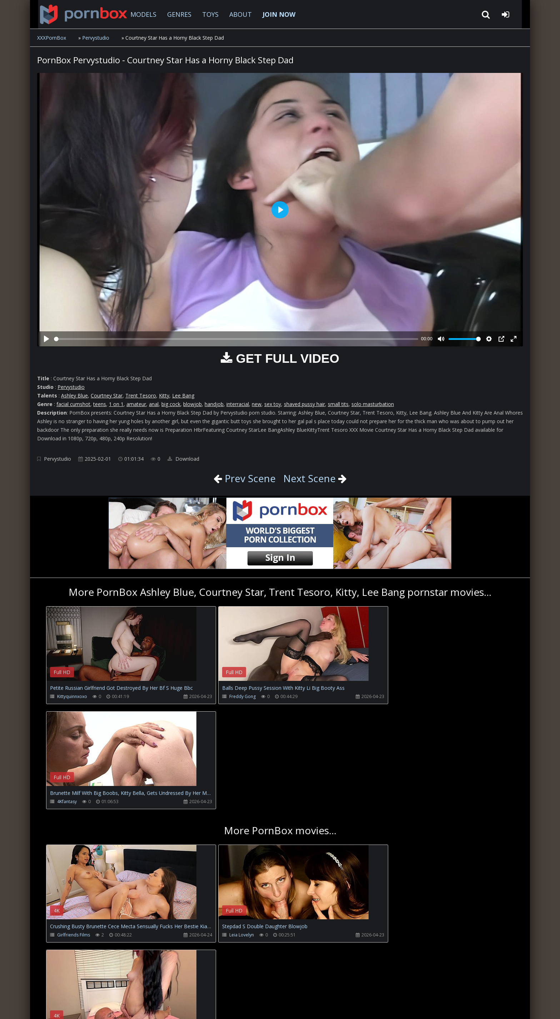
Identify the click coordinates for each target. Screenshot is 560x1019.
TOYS (204, 14)
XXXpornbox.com (76, 14)
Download (183, 458)
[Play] (46, 339)
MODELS (138, 14)
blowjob (192, 404)
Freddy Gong (227, 696)
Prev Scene (248, 478)
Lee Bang (183, 395)
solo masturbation (372, 404)
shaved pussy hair (304, 404)
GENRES (173, 14)
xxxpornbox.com (91, 1006)
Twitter (199, 985)
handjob (214, 404)
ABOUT (235, 14)
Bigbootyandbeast (389, 830)
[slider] (236, 339)
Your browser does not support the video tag (121, 649)
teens (99, 404)
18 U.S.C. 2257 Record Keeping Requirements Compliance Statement (267, 1006)
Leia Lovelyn (226, 830)
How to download (155, 985)
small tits (338, 404)
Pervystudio (95, 37)
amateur (136, 404)
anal (154, 404)
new (256, 404)
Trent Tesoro (140, 395)
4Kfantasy (379, 696)
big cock (170, 404)
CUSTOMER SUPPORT (96, 985)
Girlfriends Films (73, 830)
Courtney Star (106, 395)
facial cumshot (73, 404)
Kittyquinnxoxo (72, 696)
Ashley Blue (74, 395)
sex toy (272, 404)
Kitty (164, 395)
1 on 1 (116, 404)
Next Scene (309, 478)
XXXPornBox (51, 37)
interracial (237, 404)
